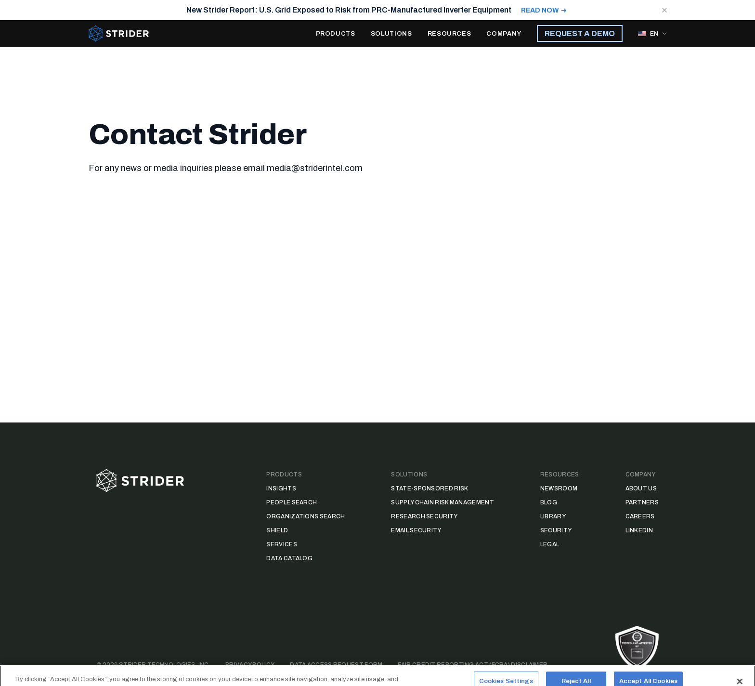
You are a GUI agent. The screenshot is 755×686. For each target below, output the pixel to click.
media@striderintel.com (315, 168)
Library (553, 516)
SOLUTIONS (391, 33)
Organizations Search (305, 516)
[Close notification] (664, 10)
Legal (550, 544)
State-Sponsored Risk (429, 488)
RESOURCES (449, 33)
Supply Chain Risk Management (442, 502)
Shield (277, 530)
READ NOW (540, 10)
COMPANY (503, 33)
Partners (642, 502)
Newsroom (558, 488)
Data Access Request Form (336, 664)
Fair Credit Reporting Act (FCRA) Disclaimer (472, 664)
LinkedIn (639, 530)
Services (281, 544)
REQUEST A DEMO (580, 33)
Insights (281, 488)
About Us (641, 488)
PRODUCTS (335, 33)
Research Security (424, 516)
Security (556, 530)
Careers (640, 516)
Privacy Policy (249, 664)
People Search (291, 502)
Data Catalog (289, 558)
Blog (548, 502)
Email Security (416, 530)
